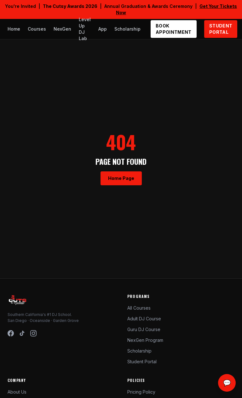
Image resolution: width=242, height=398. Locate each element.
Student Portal (142, 361)
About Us (17, 392)
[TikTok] (22, 333)
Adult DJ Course (144, 318)
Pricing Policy (141, 392)
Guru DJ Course (143, 329)
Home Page (121, 178)
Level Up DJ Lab (85, 29)
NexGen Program (145, 340)
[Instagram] (33, 333)
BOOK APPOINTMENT (174, 29)
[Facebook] (11, 333)
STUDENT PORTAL (220, 29)
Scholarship (127, 29)
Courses (37, 29)
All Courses (139, 308)
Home (14, 29)
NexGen (62, 29)
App (102, 29)
